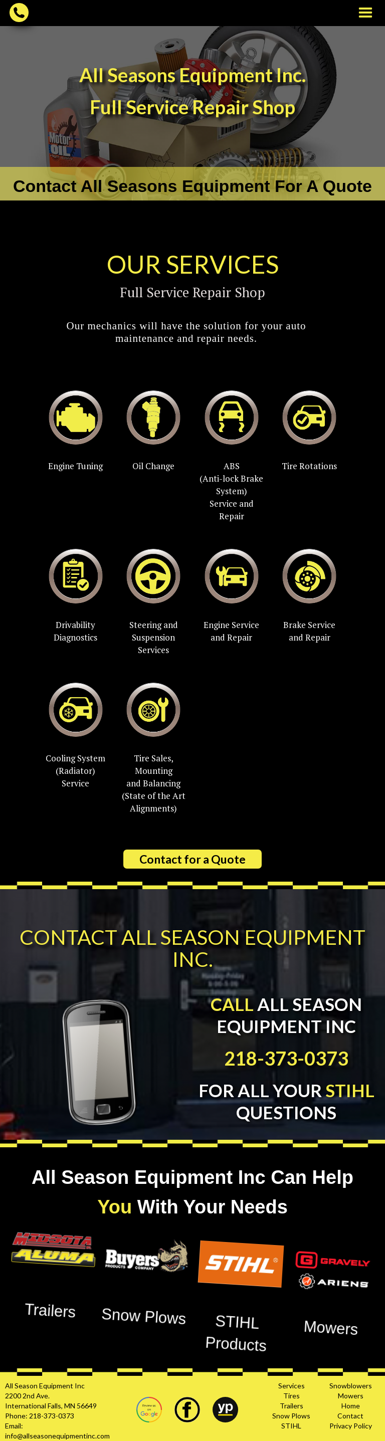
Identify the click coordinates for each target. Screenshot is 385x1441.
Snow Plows (291, 1415)
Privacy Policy (350, 1425)
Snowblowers (350, 1385)
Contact (350, 1415)
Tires (291, 1395)
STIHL (291, 1425)
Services (291, 1385)
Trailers (291, 1405)
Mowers (350, 1395)
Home (350, 1405)
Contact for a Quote (192, 859)
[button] (365, 13)
